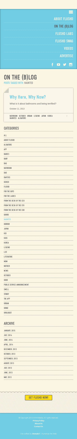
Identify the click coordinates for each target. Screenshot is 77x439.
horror (7, 224)
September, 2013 (11, 358)
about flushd (9, 140)
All (5, 135)
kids (5, 238)
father (6, 182)
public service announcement (16, 284)
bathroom (13, 116)
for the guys (9, 191)
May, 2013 (8, 377)
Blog (63, 26)
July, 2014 (8, 335)
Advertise (66, 56)
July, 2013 (8, 368)
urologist (8, 312)
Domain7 (36, 433)
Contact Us (38, 426)
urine (6, 308)
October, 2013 (9, 354)
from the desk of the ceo (14, 200)
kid (5, 233)
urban (29, 116)
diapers (7, 177)
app (5, 149)
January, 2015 (9, 330)
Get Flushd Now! (38, 397)
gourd (6, 214)
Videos (68, 48)
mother (7, 266)
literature (8, 256)
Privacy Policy (38, 420)
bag (5, 163)
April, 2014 (8, 344)
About (63, 19)
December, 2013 (10, 349)
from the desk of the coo (14, 210)
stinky (6, 294)
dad (5, 172)
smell (6, 289)
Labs (64, 34)
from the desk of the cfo (14, 205)
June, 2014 (8, 340)
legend (37, 116)
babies (6, 154)
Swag (64, 41)
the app (7, 298)
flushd (6, 186)
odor (6, 280)
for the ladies (10, 196)
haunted (13, 118)
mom (5, 261)
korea (50, 116)
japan (43, 116)
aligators (22, 118)
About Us (38, 423)
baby (6, 158)
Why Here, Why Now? (28, 97)
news (6, 270)
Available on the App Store (65, 4)
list (5, 252)
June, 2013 (8, 372)
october (22, 116)
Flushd (13, 5)
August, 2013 (9, 363)
